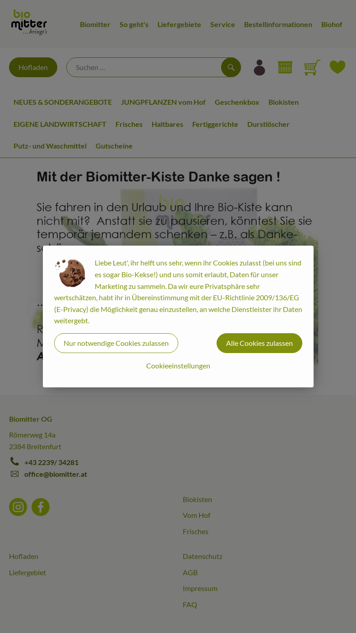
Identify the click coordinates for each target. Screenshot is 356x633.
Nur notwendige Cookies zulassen (116, 343)
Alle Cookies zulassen (259, 343)
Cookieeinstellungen (178, 365)
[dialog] (178, 316)
